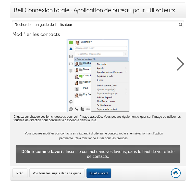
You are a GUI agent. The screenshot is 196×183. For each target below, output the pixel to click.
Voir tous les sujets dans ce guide (57, 173)
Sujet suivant (99, 173)
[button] (177, 63)
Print (175, 173)
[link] (20, 173)
